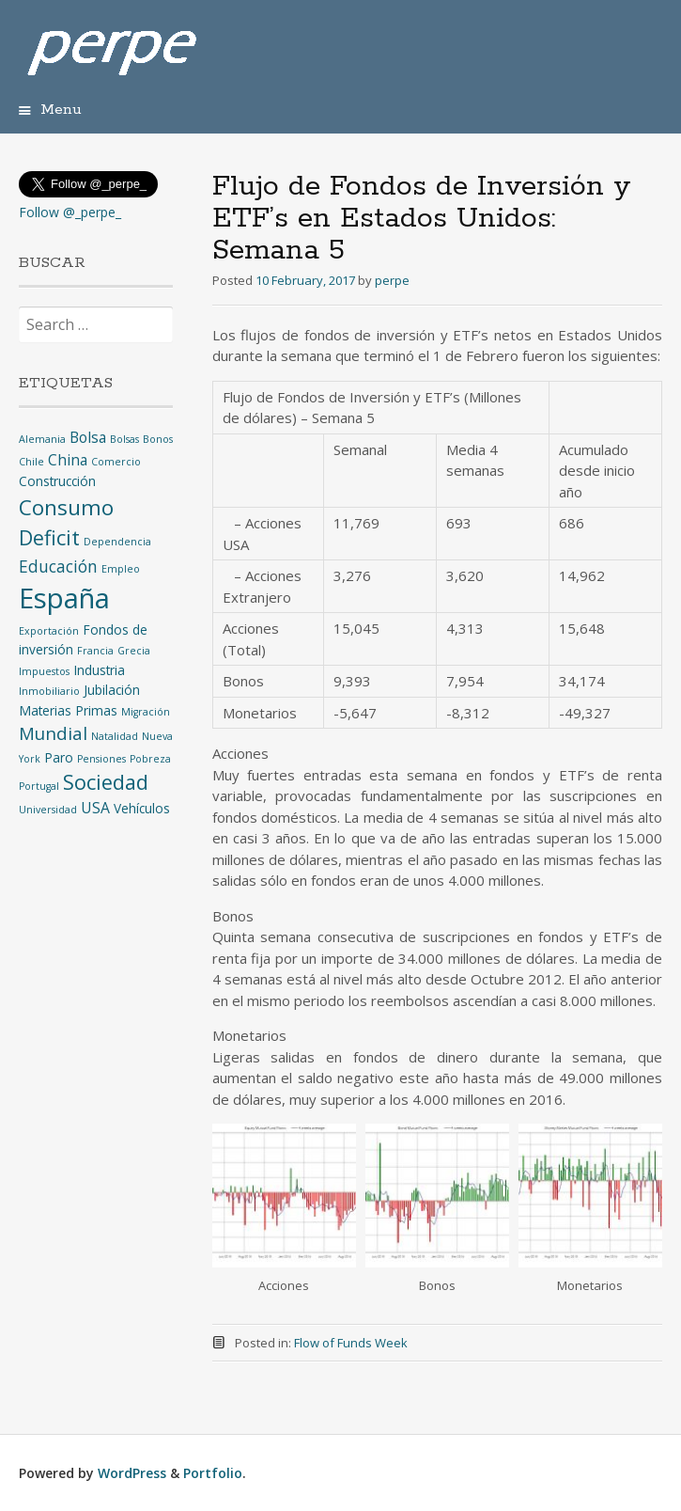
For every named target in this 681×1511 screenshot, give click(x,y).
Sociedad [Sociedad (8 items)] (105, 781)
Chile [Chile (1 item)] (31, 461)
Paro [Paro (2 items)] (58, 757)
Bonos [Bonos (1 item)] (158, 439)
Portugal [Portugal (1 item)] (39, 786)
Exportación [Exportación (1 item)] (49, 630)
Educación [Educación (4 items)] (58, 566)
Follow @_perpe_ (70, 212)
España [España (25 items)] (64, 598)
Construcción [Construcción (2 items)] (57, 481)
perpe (392, 280)
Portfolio (212, 1473)
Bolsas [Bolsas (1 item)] (124, 439)
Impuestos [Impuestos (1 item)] (44, 671)
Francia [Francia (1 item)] (95, 650)
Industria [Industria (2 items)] (99, 670)
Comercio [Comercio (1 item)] (116, 461)
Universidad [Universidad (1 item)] (48, 809)
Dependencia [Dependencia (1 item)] (117, 541)
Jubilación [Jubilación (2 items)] (112, 690)
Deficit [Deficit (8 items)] (49, 537)
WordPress (132, 1473)
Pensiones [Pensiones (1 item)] (101, 758)
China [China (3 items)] (67, 459)
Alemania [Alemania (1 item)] (42, 439)
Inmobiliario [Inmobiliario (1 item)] (49, 691)
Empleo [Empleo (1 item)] (120, 568)
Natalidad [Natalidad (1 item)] (114, 736)
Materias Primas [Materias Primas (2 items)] (68, 710)
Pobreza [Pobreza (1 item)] (150, 758)
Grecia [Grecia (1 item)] (133, 650)
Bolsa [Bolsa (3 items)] (88, 437)
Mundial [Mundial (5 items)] (53, 733)
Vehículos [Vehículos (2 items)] (142, 808)
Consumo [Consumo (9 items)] (66, 507)
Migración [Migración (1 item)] (145, 711)
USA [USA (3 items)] (95, 807)
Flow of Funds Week (351, 1342)
